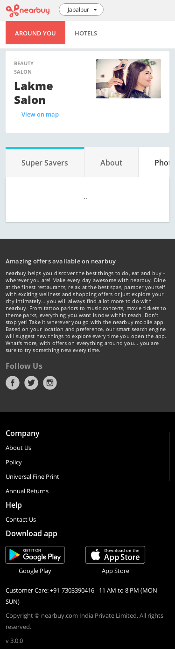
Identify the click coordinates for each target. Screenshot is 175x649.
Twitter (31, 383)
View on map (40, 114)
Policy (14, 462)
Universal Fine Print (32, 476)
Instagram (50, 383)
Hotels (86, 33)
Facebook (13, 383)
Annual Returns (27, 491)
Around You (35, 33)
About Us (18, 447)
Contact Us (21, 519)
